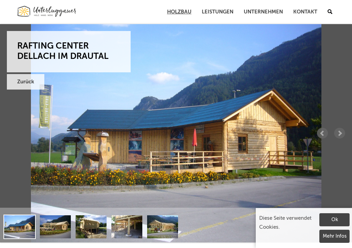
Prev (322, 133)
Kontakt (305, 11)
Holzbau (179, 11)
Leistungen (217, 11)
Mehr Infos (334, 236)
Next (339, 133)
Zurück (25, 81)
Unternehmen (263, 11)
